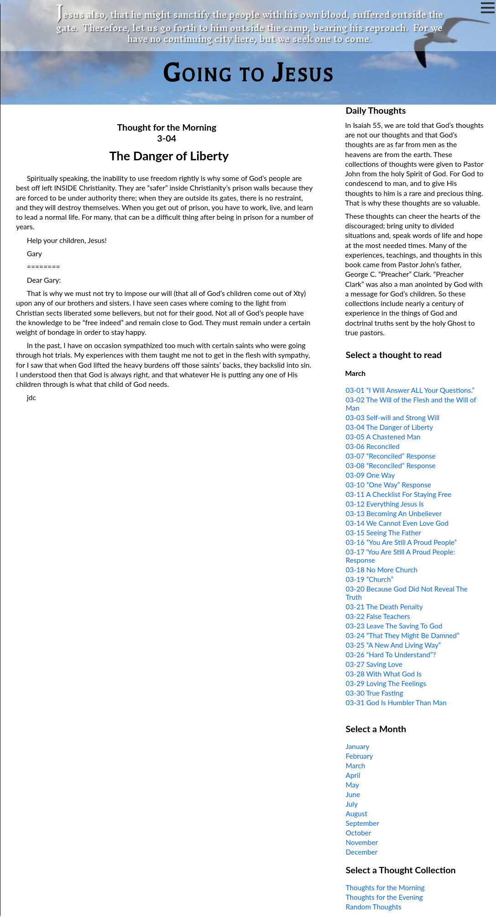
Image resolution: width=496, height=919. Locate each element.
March (355, 765)
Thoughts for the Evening (384, 897)
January (358, 746)
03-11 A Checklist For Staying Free (399, 494)
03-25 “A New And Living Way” (393, 645)
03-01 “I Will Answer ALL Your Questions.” (410, 390)
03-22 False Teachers (378, 616)
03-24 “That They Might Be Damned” (402, 635)
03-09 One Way (370, 475)
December (362, 852)
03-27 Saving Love (374, 664)
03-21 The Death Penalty (384, 606)
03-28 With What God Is (384, 674)
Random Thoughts (374, 907)
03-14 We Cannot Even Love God (397, 523)
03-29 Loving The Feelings (386, 683)
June (353, 794)
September (362, 823)
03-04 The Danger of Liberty (389, 427)
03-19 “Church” (369, 579)
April (353, 775)
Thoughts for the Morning (385, 887)
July (352, 804)
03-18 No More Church (382, 569)
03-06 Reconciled (373, 446)
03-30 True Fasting (374, 693)
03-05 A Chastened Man (383, 437)
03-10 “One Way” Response (388, 485)
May (352, 785)
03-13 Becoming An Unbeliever (394, 513)
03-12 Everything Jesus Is (385, 504)
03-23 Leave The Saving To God (394, 626)
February (359, 756)
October (358, 833)
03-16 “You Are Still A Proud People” (401, 542)
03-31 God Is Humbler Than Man (396, 702)
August (356, 813)
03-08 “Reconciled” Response (391, 465)
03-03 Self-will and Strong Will (393, 417)
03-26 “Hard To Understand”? (391, 654)
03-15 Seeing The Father (383, 532)
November (362, 842)
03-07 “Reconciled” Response (391, 456)
